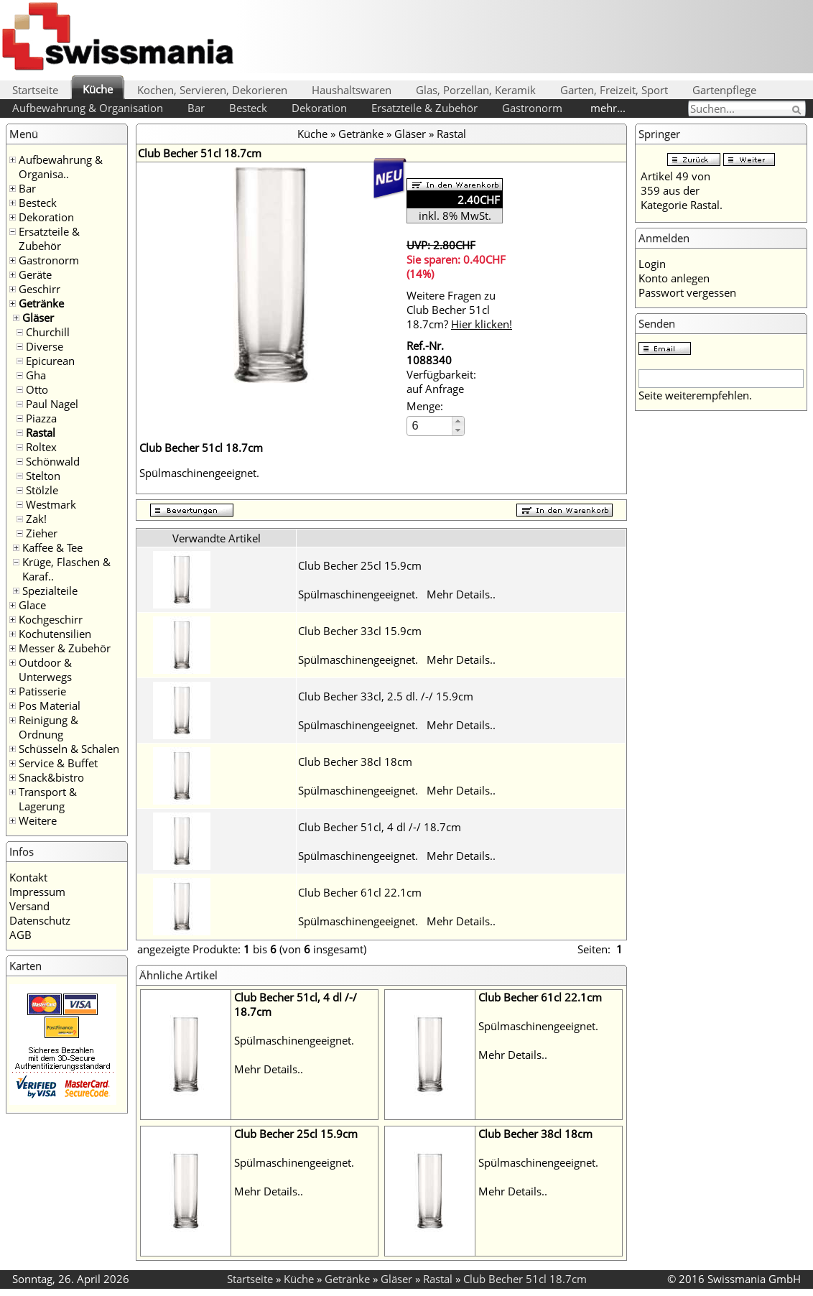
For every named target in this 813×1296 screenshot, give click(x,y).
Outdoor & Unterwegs (45, 669)
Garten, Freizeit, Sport (614, 90)
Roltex (41, 447)
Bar (196, 108)
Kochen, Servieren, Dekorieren (212, 90)
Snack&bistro (51, 777)
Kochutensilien (55, 633)
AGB (20, 934)
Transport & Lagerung (48, 798)
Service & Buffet (58, 763)
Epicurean (50, 360)
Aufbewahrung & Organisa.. (61, 166)
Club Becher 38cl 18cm (355, 761)
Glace (32, 605)
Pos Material (49, 705)
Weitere (38, 820)
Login (652, 263)
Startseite (35, 90)
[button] (458, 421)
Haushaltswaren (351, 90)
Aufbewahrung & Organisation (87, 108)
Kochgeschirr (51, 619)
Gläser (38, 317)
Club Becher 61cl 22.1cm (360, 892)
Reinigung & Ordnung (48, 727)
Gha (36, 375)
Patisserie (42, 691)
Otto (37, 389)
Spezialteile (50, 590)
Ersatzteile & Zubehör (424, 108)
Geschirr (39, 289)
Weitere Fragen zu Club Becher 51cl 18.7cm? (459, 309)
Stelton (43, 475)
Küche (98, 89)
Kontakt (28, 877)
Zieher (41, 533)
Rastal (40, 432)
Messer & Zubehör (65, 648)
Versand (29, 906)
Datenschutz (39, 920)
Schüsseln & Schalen (69, 748)
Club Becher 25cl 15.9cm (360, 565)
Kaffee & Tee (52, 547)
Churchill (48, 332)
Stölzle (42, 490)
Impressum (37, 891)
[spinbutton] (430, 425)
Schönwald (53, 461)
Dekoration (319, 108)
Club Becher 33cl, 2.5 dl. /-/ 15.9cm (385, 696)
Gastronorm (532, 108)
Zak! (36, 519)
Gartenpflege (724, 90)
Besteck (248, 108)
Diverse (44, 346)
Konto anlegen (674, 278)
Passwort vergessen (687, 292)
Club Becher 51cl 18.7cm (525, 1279)
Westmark (51, 504)
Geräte (35, 274)
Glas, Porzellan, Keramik (476, 90)
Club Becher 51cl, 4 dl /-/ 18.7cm (379, 827)
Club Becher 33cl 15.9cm (360, 631)
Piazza (41, 418)
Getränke (41, 303)
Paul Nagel (52, 404)
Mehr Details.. (461, 594)
